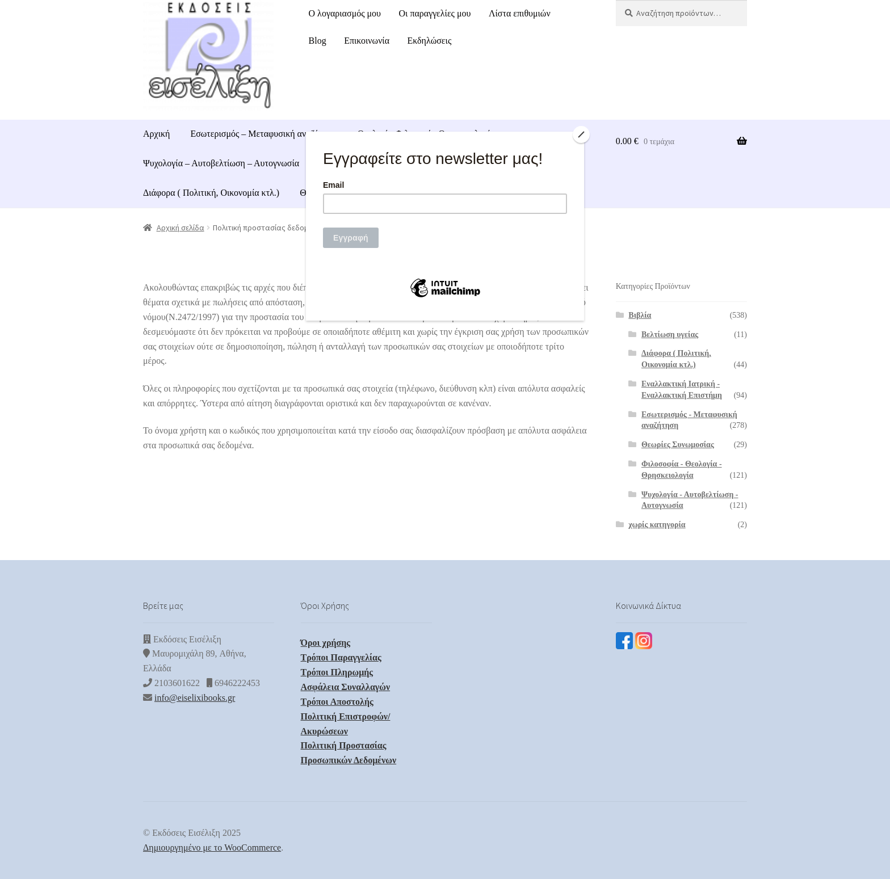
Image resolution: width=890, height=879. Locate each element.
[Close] (581, 134)
